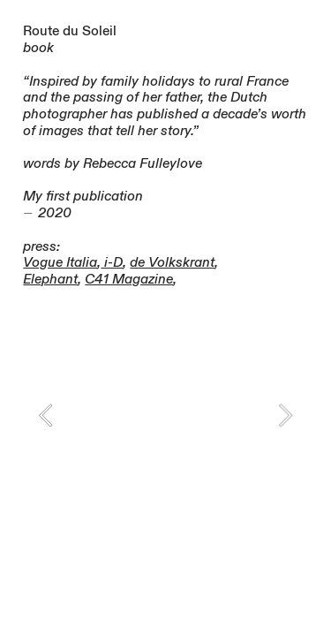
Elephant (50, 279)
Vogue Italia (60, 262)
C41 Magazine (129, 279)
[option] (165, 415)
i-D (112, 262)
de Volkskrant (172, 262)
